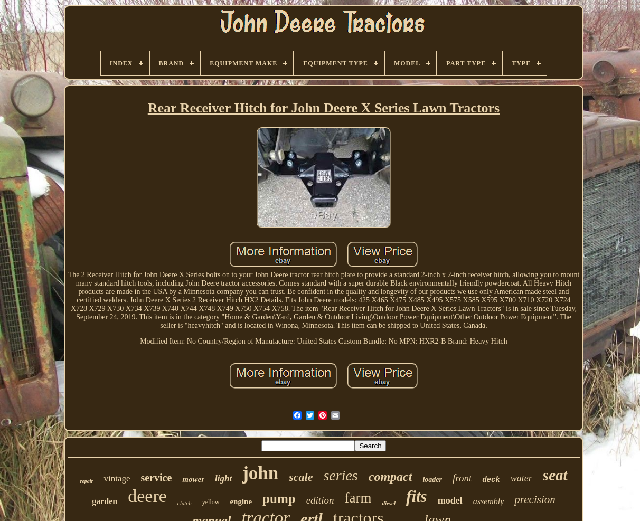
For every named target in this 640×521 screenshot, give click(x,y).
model (450, 500)
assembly (488, 501)
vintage (116, 478)
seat (555, 475)
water (521, 478)
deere (147, 496)
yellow (211, 502)
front (462, 478)
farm (357, 498)
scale (301, 477)
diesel (389, 503)
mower (193, 479)
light (223, 478)
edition (320, 500)
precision (534, 499)
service (156, 478)
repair (86, 481)
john (260, 473)
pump (279, 498)
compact (390, 477)
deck (491, 480)
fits (416, 496)
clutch (184, 503)
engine (241, 501)
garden (104, 501)
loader (432, 480)
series (340, 475)
